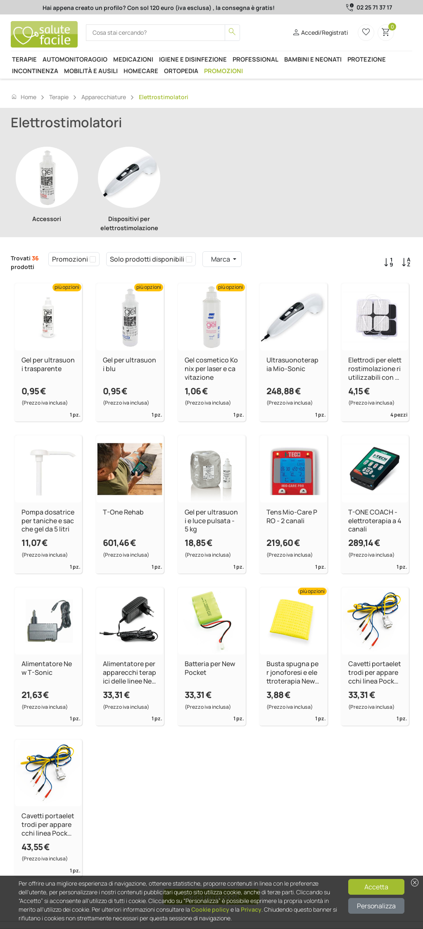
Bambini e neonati (313, 59)
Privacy (251, 909)
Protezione (366, 59)
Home (23, 97)
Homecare (141, 71)
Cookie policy (210, 909)
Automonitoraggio (75, 59)
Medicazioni (133, 59)
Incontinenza (35, 71)
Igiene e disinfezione (193, 59)
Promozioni (223, 71)
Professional (255, 59)
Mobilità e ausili (91, 71)
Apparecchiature (103, 97)
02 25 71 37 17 (374, 7)
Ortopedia (181, 71)
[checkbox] (93, 259)
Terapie (24, 59)
